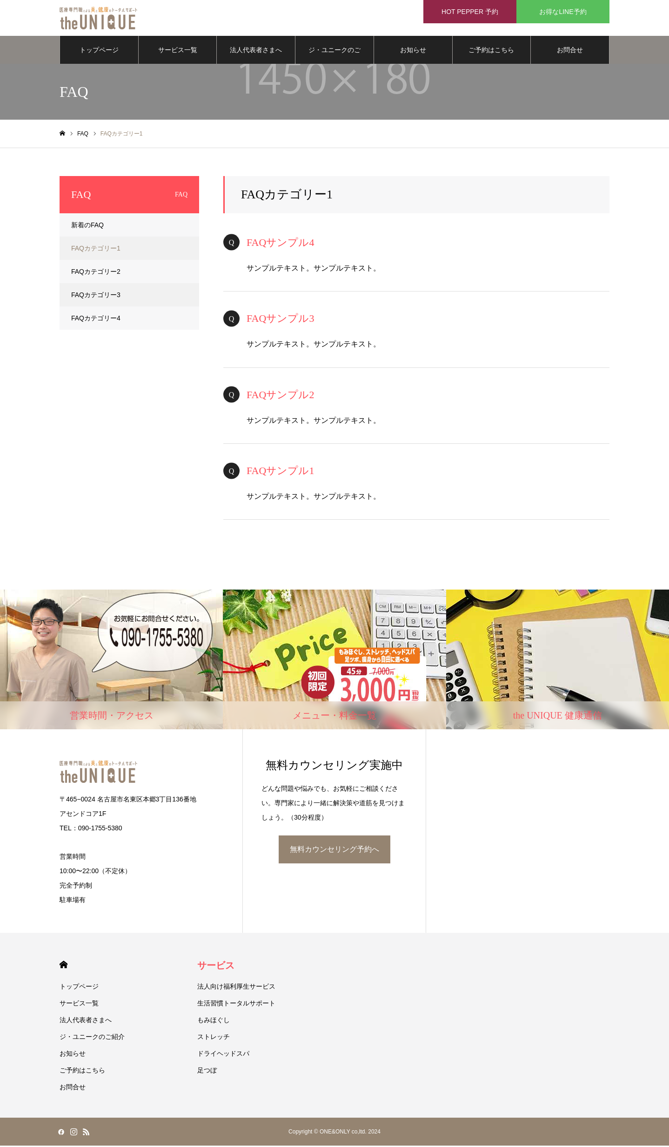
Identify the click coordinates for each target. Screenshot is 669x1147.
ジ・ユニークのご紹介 (334, 56)
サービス (215, 967)
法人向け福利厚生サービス (236, 987)
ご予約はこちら (491, 51)
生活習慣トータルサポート (236, 1004)
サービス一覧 (177, 51)
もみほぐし (213, 1021)
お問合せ (570, 51)
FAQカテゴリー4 (95, 319)
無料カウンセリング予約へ (334, 851)
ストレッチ (213, 1038)
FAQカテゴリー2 (95, 273)
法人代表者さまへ (256, 51)
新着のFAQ (87, 226)
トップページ (99, 51)
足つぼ (207, 1071)
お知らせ (413, 51)
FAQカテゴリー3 (95, 296)
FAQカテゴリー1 (95, 249)
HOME (63, 966)
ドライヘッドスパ (223, 1055)
